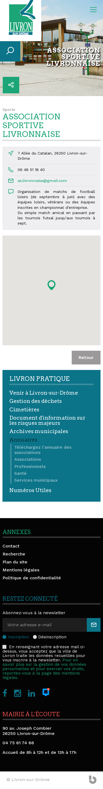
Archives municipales (38, 431)
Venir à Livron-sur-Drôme (43, 392)
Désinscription (52, 637)
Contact (11, 546)
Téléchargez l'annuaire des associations (42, 450)
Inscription (18, 637)
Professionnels (30, 466)
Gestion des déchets (35, 401)
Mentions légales (20, 569)
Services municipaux (36, 480)
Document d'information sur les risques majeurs (47, 420)
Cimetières (24, 409)
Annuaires (23, 439)
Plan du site (14, 562)
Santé (20, 473)
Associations (27, 459)
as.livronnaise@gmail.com (42, 180)
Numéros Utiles (30, 490)
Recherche (13, 554)
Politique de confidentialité (31, 577)
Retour (86, 357)
